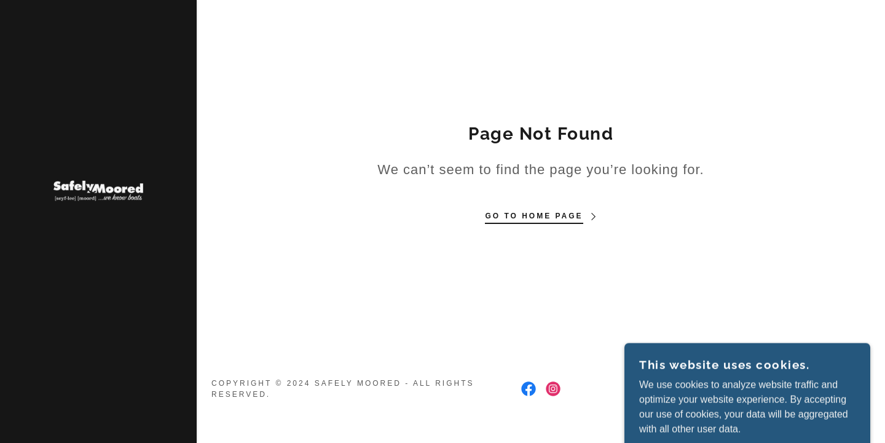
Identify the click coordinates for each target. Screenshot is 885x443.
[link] (98, 190)
